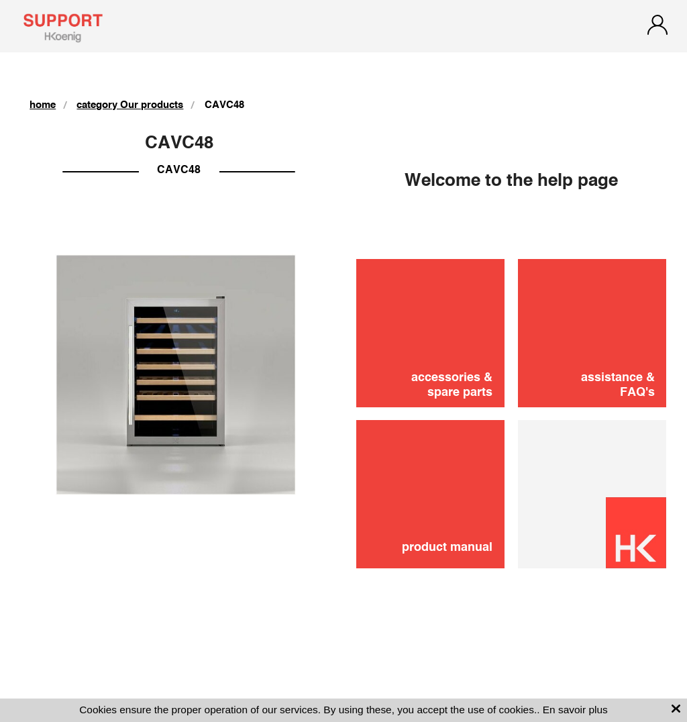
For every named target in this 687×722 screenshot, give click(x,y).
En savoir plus (575, 709)
